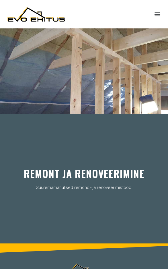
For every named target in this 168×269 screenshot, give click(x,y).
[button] (157, 14)
